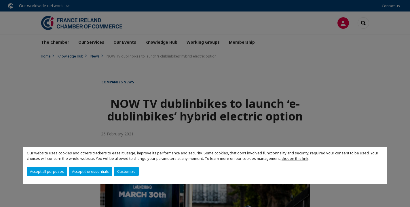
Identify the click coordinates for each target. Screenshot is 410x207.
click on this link (295, 158)
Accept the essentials (90, 171)
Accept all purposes (47, 171)
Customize (126, 171)
